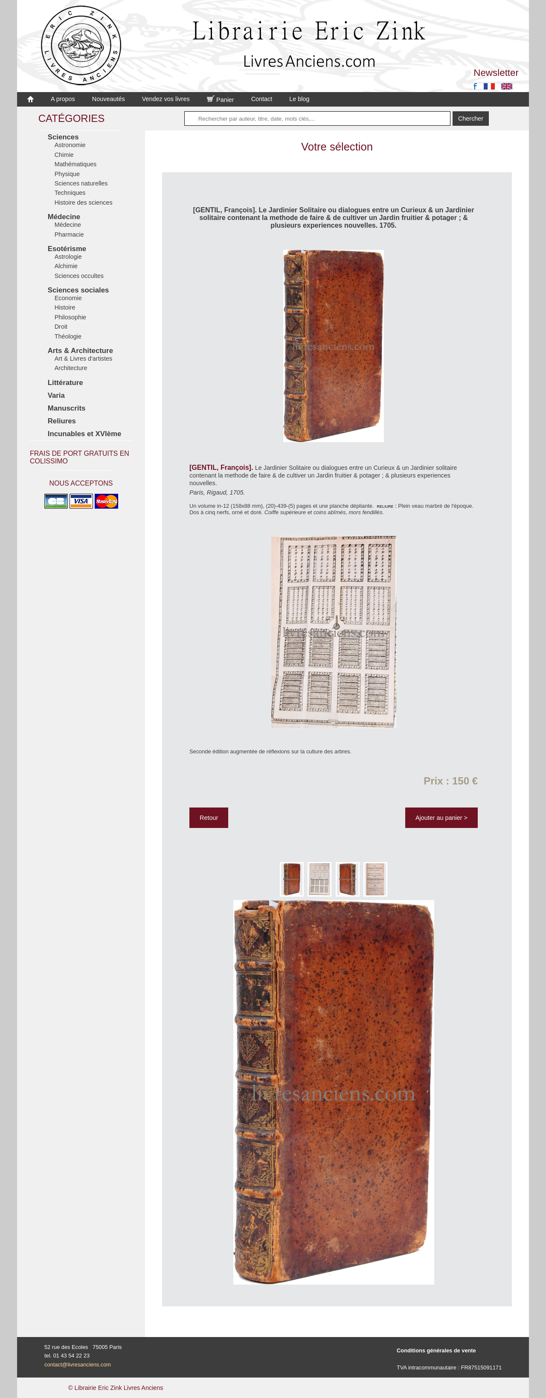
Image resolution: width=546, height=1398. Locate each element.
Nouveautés (108, 99)
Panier (220, 99)
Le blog (299, 99)
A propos (63, 99)
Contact (262, 99)
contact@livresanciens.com (77, 1364)
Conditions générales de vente (436, 1350)
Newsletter (496, 72)
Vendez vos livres (166, 99)
